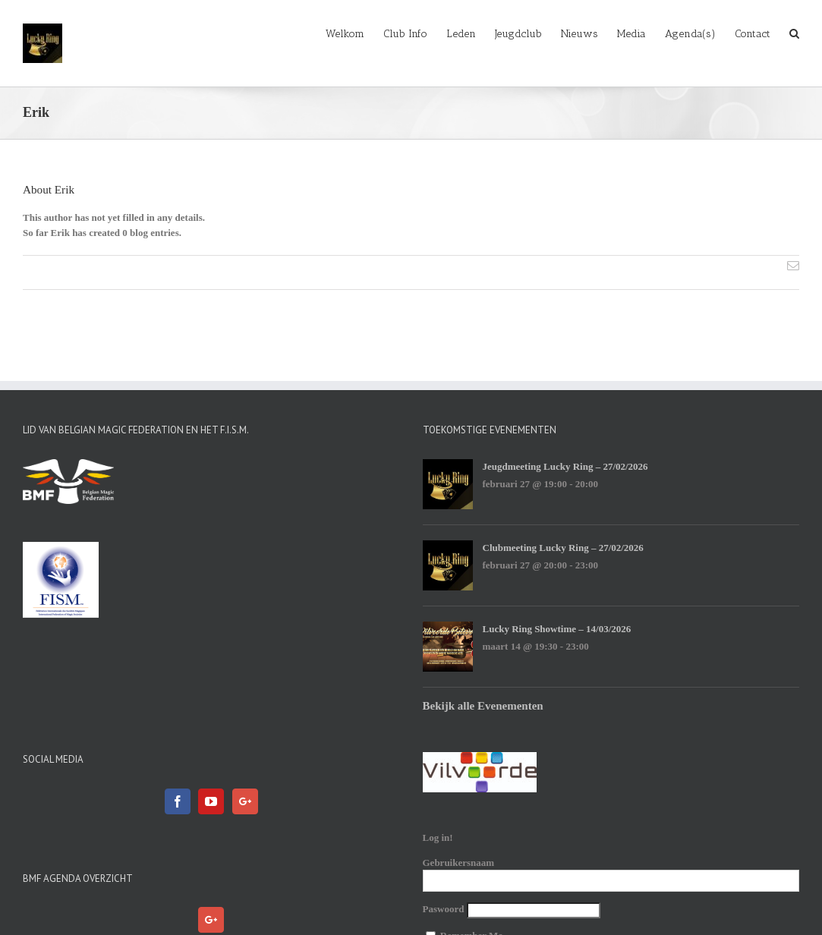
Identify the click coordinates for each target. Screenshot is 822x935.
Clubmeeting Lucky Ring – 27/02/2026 (563, 547)
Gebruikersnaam (459, 862)
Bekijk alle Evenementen (483, 706)
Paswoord (444, 909)
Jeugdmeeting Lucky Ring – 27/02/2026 (565, 466)
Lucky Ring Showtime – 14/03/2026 (557, 628)
